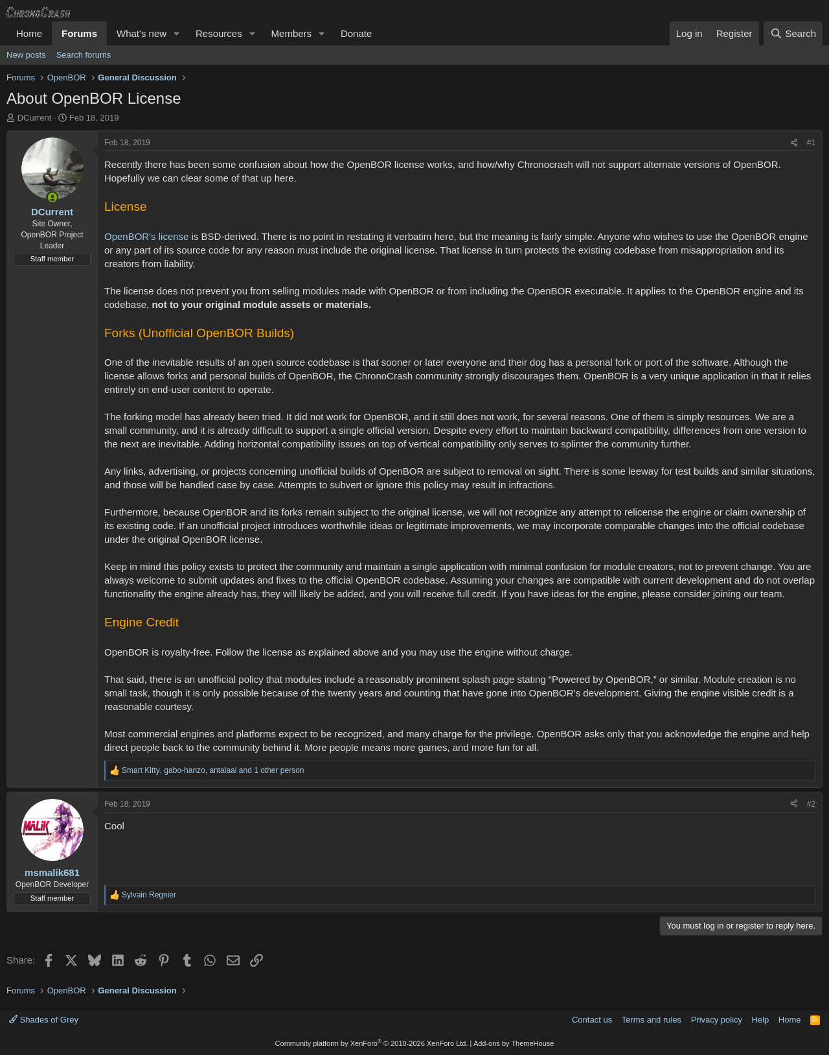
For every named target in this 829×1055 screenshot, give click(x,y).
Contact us (592, 1020)
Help (760, 1020)
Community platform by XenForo (371, 1043)
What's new (141, 33)
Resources (219, 33)
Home (29, 33)
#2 (811, 804)
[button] (177, 33)
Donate (356, 33)
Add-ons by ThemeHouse (513, 1043)
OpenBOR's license (146, 236)
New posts (26, 55)
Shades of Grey (43, 1020)
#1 (811, 142)
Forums (79, 33)
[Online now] (52, 197)
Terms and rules (651, 1020)
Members (291, 33)
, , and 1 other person (213, 770)
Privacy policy (716, 1020)
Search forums (83, 55)
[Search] (793, 33)
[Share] (794, 143)
